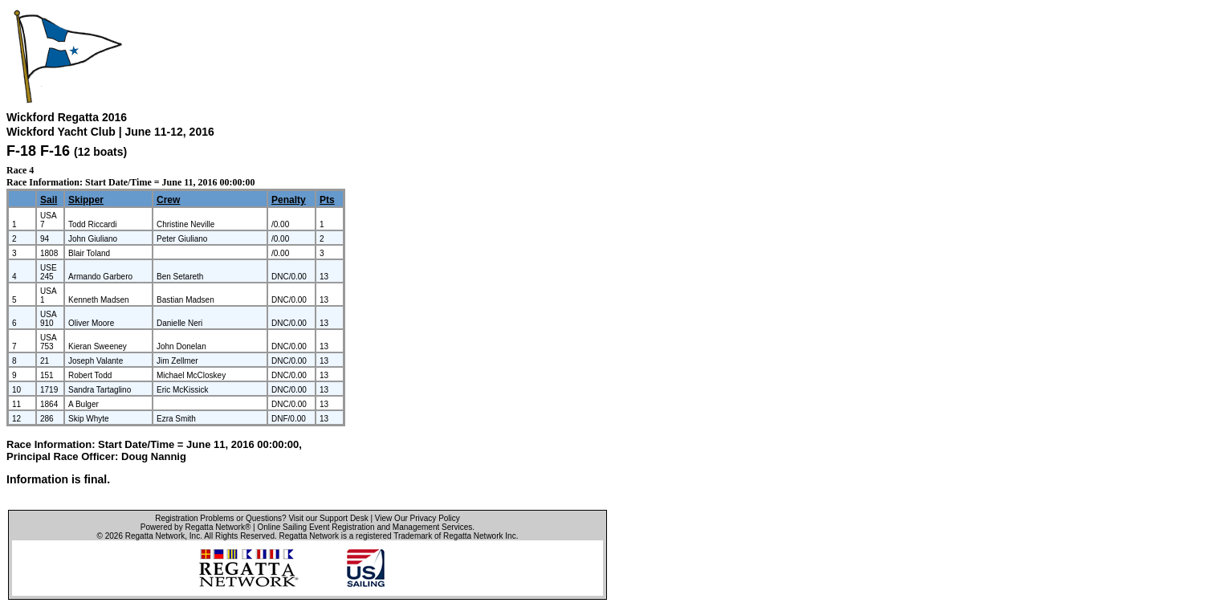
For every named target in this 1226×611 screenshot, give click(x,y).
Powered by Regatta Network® (195, 527)
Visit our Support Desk (328, 518)
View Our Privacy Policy (417, 518)
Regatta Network (155, 536)
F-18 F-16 (38, 151)
